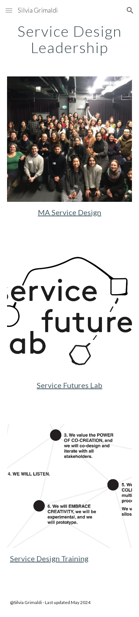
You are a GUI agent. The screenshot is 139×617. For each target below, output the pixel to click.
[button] (9, 10)
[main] (69, 39)
